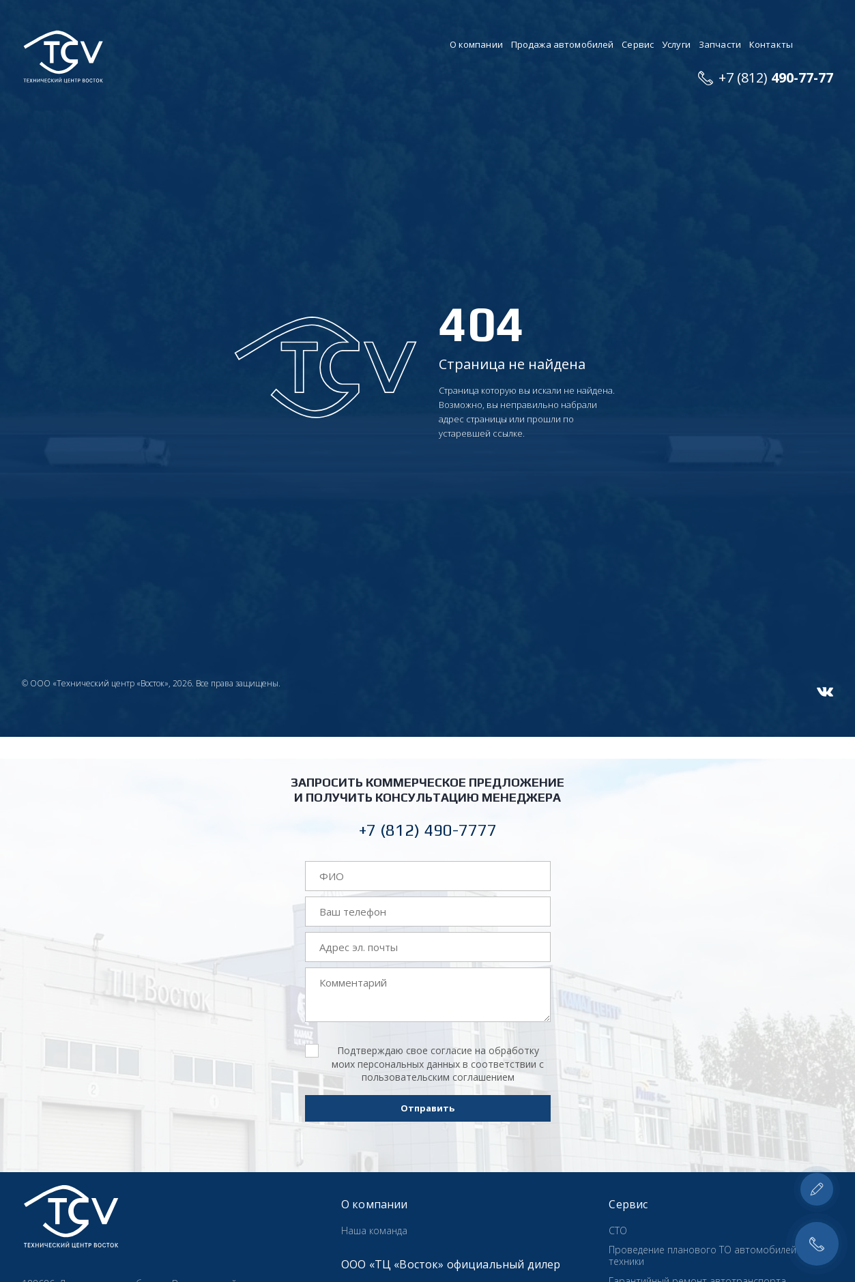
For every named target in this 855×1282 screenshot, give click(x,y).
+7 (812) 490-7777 (428, 830)
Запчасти (720, 44)
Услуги (676, 44)
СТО (618, 1230)
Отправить (427, 1108)
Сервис (638, 44)
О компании (476, 44)
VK (825, 692)
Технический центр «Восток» (63, 57)
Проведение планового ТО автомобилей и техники (707, 1255)
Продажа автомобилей (562, 44)
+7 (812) (776, 77)
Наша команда (374, 1230)
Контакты (771, 44)
